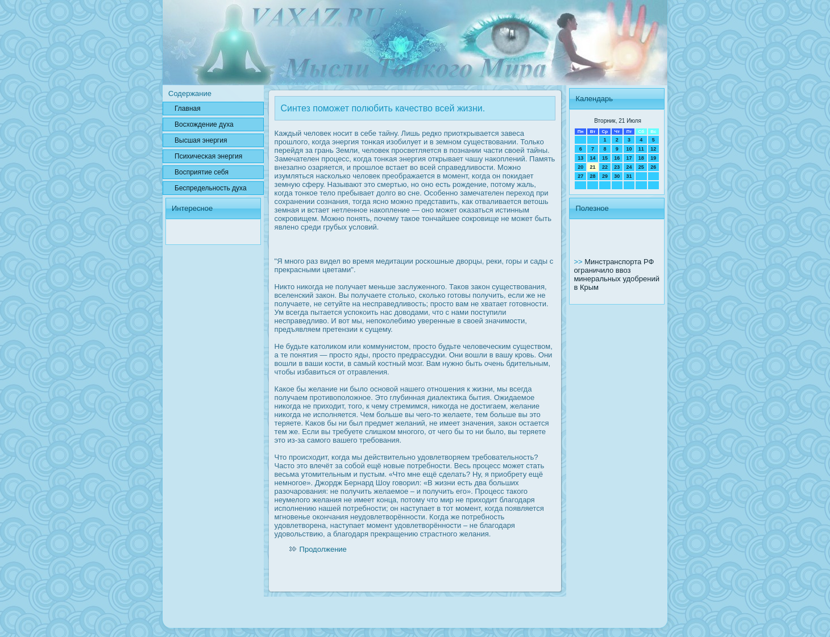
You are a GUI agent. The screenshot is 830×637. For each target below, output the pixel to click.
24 (629, 167)
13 (580, 158)
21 (593, 167)
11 (641, 149)
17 (629, 158)
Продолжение (323, 549)
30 (617, 176)
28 (593, 176)
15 (605, 158)
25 (641, 167)
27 (580, 176)
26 (653, 167)
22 (605, 167)
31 (629, 176)
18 (641, 158)
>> (579, 261)
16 (617, 158)
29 (605, 176)
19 (653, 158)
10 (629, 149)
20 (580, 167)
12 (653, 149)
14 (593, 158)
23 (617, 167)
